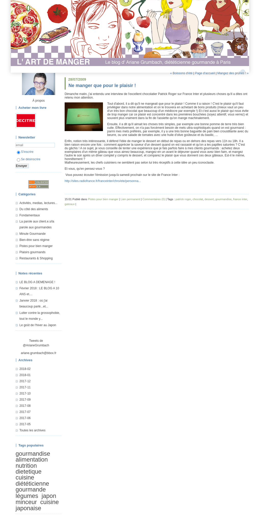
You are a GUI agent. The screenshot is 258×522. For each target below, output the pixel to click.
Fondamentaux (29, 215)
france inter (240, 199)
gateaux (70, 204)
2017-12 (25, 381)
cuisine (25, 477)
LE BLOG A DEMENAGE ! (37, 282)
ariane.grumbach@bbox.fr (38, 353)
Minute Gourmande (32, 234)
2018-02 (25, 369)
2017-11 (25, 387)
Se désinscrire (28, 159)
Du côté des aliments (33, 209)
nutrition (26, 465)
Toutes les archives (32, 430)
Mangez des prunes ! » (233, 73)
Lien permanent (130, 199)
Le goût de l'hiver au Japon (37, 325)
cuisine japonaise (37, 505)
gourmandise (33, 453)
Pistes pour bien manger (36, 246)
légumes (27, 496)
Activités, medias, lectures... (38, 203)
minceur (26, 502)
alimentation (32, 459)
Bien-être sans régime (34, 240)
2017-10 (25, 393)
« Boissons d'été (181, 73)
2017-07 (25, 412)
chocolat (198, 199)
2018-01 (25, 375)
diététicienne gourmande (32, 486)
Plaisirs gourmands (32, 252)
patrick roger (183, 199)
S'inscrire (25, 152)
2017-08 (25, 406)
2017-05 (25, 424)
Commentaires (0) (154, 199)
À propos (38, 100)
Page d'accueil (205, 73)
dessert (209, 199)
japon (49, 496)
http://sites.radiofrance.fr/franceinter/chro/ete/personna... (103, 181)
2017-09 (25, 399)
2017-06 (25, 418)
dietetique (28, 471)
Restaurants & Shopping (36, 258)
